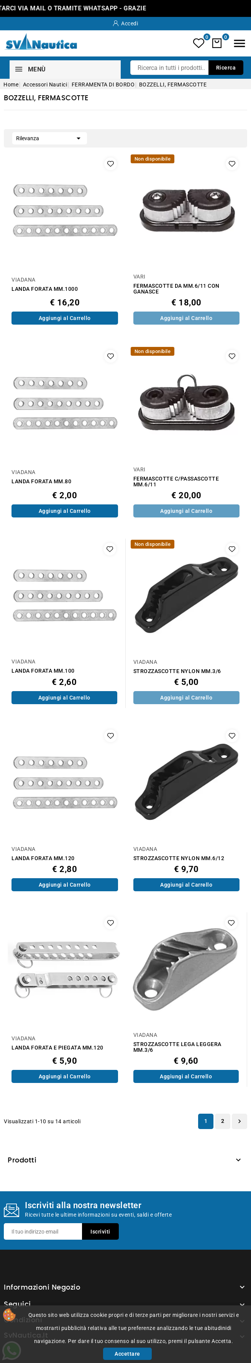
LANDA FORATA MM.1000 (44, 289)
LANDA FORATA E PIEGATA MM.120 (57, 1048)
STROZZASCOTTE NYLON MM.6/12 (179, 858)
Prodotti (22, 1160)
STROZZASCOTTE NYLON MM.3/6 (177, 671)
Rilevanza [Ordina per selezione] (49, 137)
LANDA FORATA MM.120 (43, 858)
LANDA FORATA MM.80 (41, 481)
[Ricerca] (186, 67)
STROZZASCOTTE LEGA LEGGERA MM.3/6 (177, 1047)
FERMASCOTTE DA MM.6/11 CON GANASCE (176, 289)
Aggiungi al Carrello (65, 318)
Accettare (127, 1354)
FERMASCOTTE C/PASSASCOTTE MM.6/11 (176, 481)
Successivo (239, 1121)
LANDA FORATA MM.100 (43, 671)
